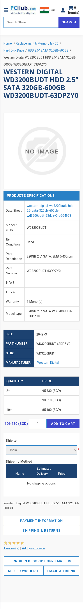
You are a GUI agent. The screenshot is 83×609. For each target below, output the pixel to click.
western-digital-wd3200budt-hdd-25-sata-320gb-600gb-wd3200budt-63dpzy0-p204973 (51, 211)
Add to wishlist (23, 571)
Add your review (33, 548)
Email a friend (61, 571)
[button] (63, 10)
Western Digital (48, 363)
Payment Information (41, 521)
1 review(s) (11, 548)
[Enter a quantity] (38, 423)
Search (69, 22)
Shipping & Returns (42, 531)
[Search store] (31, 22)
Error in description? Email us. (41, 561)
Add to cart (63, 424)
